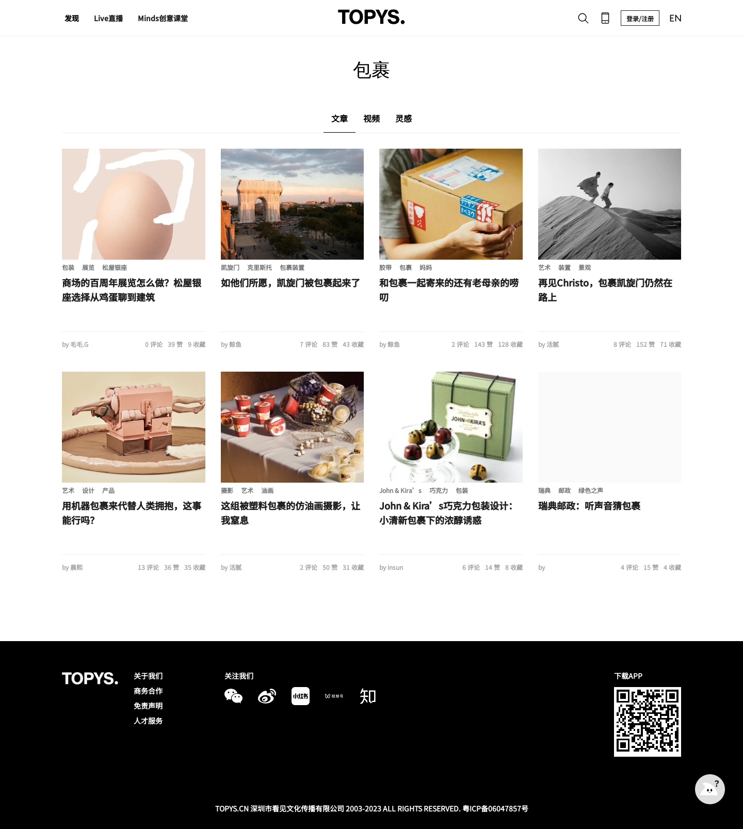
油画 (267, 490)
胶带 (385, 267)
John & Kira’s (400, 490)
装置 (564, 267)
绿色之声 (590, 490)
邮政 (564, 490)
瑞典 (544, 490)
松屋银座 (114, 267)
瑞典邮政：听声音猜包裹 (589, 505)
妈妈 (425, 267)
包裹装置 (292, 267)
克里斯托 (259, 267)
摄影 (227, 490)
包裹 (405, 267)
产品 (108, 490)
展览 (88, 267)
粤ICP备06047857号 (495, 808)
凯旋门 (230, 267)
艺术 (544, 267)
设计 (88, 490)
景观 (584, 267)
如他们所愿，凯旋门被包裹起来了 (290, 282)
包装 (68, 267)
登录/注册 (640, 18)
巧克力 (438, 490)
